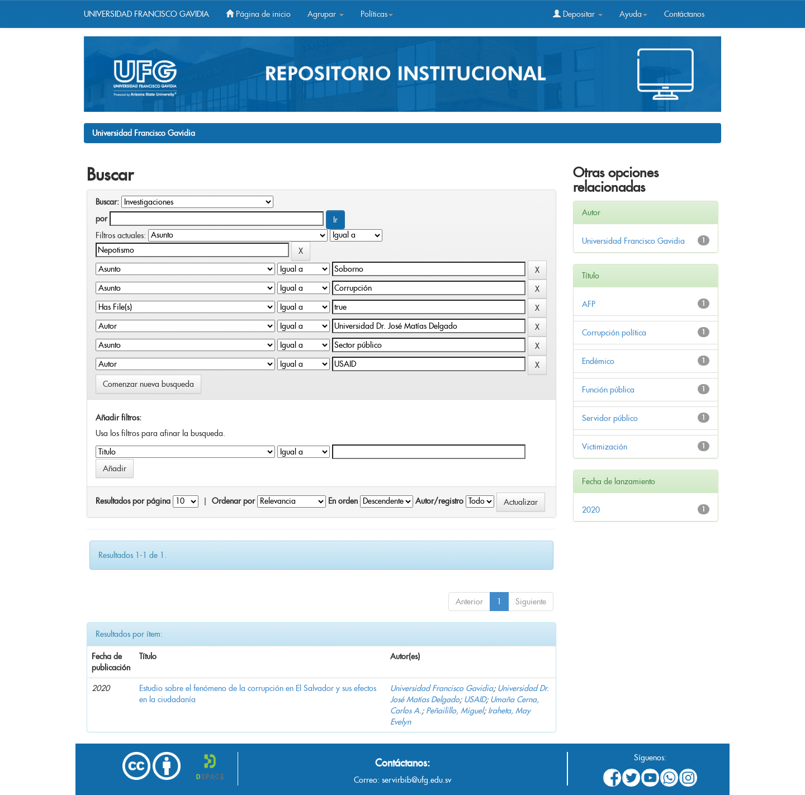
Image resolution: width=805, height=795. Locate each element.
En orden (343, 501)
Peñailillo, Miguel (455, 711)
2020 (591, 510)
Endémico (598, 361)
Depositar (578, 14)
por (101, 219)
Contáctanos (684, 14)
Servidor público (610, 418)
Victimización (604, 447)
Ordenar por (233, 501)
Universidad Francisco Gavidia (143, 133)
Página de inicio (258, 14)
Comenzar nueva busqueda (148, 384)
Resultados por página (133, 501)
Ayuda (633, 14)
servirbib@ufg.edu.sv (416, 780)
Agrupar (325, 14)
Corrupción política (614, 333)
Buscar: (107, 202)
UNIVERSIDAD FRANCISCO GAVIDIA (146, 14)
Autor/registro (439, 501)
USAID (475, 699)
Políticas (377, 14)
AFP (588, 304)
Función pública (608, 390)
